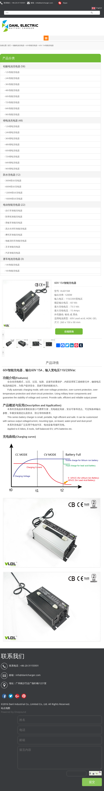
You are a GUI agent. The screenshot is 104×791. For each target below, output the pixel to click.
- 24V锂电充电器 (12, 132)
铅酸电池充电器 (18, 45)
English (99, 8)
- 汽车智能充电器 (12, 252)
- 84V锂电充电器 (12, 162)
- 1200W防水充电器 (13, 192)
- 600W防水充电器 (12, 186)
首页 (9, 45)
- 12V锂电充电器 (12, 126)
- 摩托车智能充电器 (13, 234)
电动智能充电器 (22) (14, 204)
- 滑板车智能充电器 (13, 222)
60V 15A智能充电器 (46, 45)
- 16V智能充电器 (12, 270)
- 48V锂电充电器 (12, 144)
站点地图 (5, 708)
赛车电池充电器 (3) (13, 258)
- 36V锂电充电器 (12, 138)
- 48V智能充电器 (12, 90)
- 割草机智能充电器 (13, 216)
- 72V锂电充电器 (12, 156)
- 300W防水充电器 (12, 180)
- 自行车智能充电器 (13, 210)
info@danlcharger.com (28, 675)
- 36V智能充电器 (12, 84)
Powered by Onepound (13, 711)
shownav (46, 38)
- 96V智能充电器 (12, 114)
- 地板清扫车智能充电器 (15, 240)
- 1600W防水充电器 (13, 198)
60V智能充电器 (31, 45)
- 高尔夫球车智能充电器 (15, 228)
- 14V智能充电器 (12, 264)
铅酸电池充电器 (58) (14, 66)
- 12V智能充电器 (12, 72)
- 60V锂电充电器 (12, 150)
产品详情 (52, 362)
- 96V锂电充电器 (12, 168)
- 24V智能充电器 (12, 78)
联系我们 (12, 656)
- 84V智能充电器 (12, 108)
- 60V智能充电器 (12, 96)
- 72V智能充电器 (12, 102)
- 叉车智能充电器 (12, 246)
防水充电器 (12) (11, 174)
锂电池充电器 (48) (13, 120)
